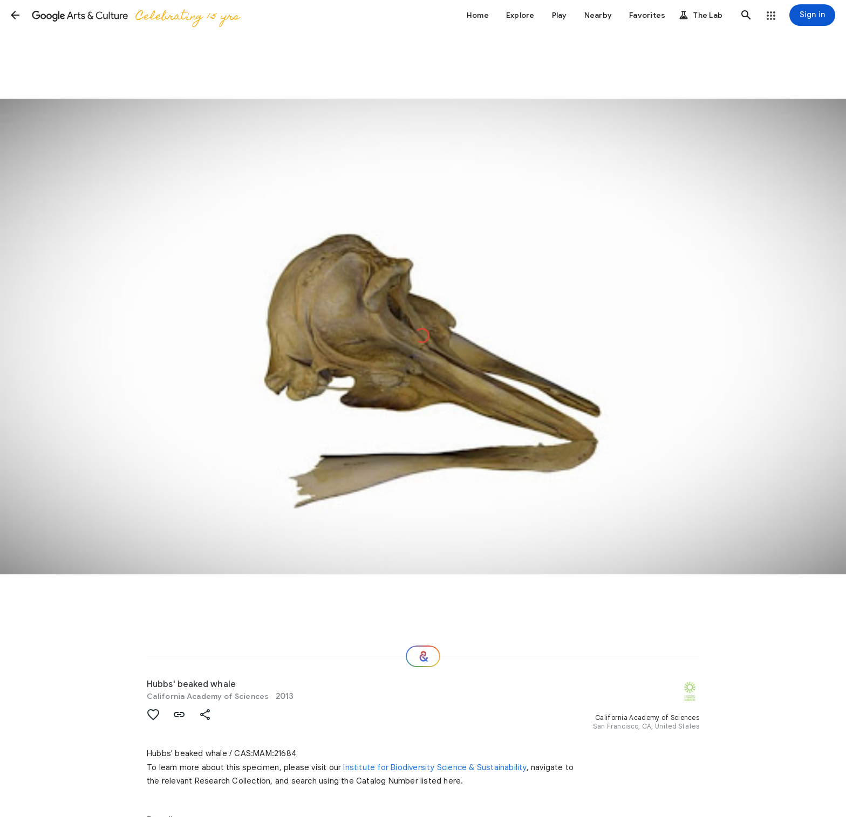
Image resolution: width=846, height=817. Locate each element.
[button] (15, 15)
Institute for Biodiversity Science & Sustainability (434, 767)
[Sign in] (812, 15)
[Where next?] (423, 656)
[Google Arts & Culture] (135, 15)
